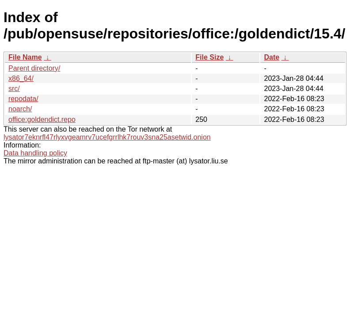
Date (271, 57)
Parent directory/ (34, 68)
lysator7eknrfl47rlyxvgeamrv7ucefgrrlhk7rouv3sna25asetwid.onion (107, 137)
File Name (25, 57)
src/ (14, 88)
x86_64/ (21, 78)
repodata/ (23, 98)
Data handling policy (35, 153)
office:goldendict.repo (42, 119)
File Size (209, 57)
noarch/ (20, 109)
